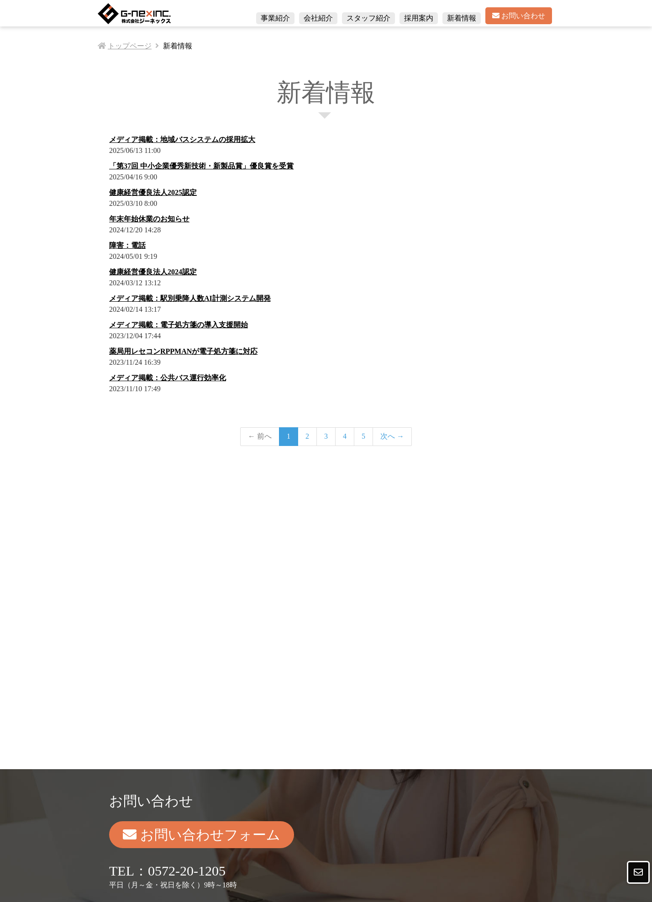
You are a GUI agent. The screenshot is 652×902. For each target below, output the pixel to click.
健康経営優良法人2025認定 (153, 192)
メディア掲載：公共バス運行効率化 (167, 378)
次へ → (392, 436)
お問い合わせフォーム (201, 834)
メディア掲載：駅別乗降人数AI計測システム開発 (190, 298)
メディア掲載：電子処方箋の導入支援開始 (178, 325)
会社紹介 (318, 18)
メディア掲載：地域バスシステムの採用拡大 (182, 139)
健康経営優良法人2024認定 (153, 272)
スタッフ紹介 (368, 18)
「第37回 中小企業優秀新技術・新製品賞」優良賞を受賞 (201, 166)
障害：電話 (127, 245)
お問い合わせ (518, 16)
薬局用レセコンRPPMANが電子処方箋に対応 (183, 351)
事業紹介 (275, 18)
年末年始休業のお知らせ (149, 219)
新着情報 (461, 18)
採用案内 (418, 18)
